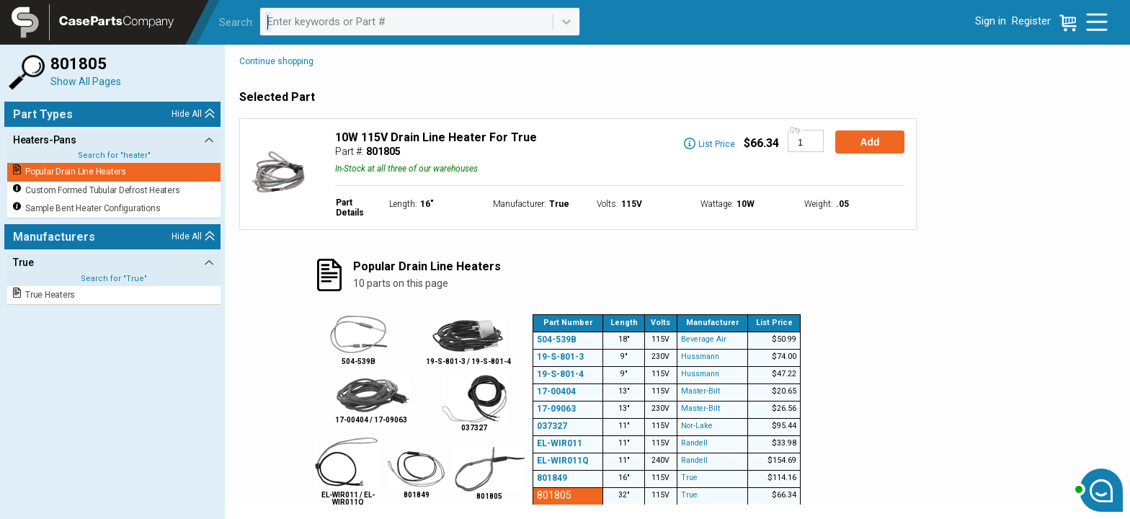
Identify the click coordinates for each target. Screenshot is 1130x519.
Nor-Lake (697, 425)
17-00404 (556, 391)
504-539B (557, 339)
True (689, 477)
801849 (552, 478)
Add (869, 142)
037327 (552, 426)
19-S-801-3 (560, 357)
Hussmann (700, 356)
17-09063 (556, 409)
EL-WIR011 (559, 443)
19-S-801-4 (560, 374)
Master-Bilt (700, 391)
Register (1031, 20)
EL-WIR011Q (563, 461)
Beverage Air (703, 339)
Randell (694, 443)
